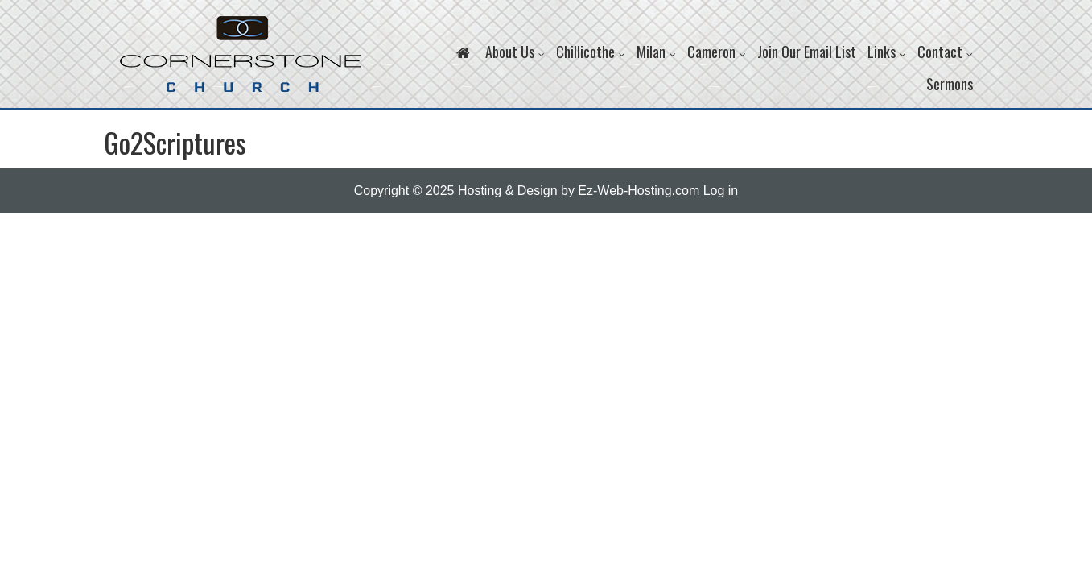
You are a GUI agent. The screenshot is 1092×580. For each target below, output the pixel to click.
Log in (721, 190)
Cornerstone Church (240, 62)
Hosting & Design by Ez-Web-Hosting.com (578, 190)
